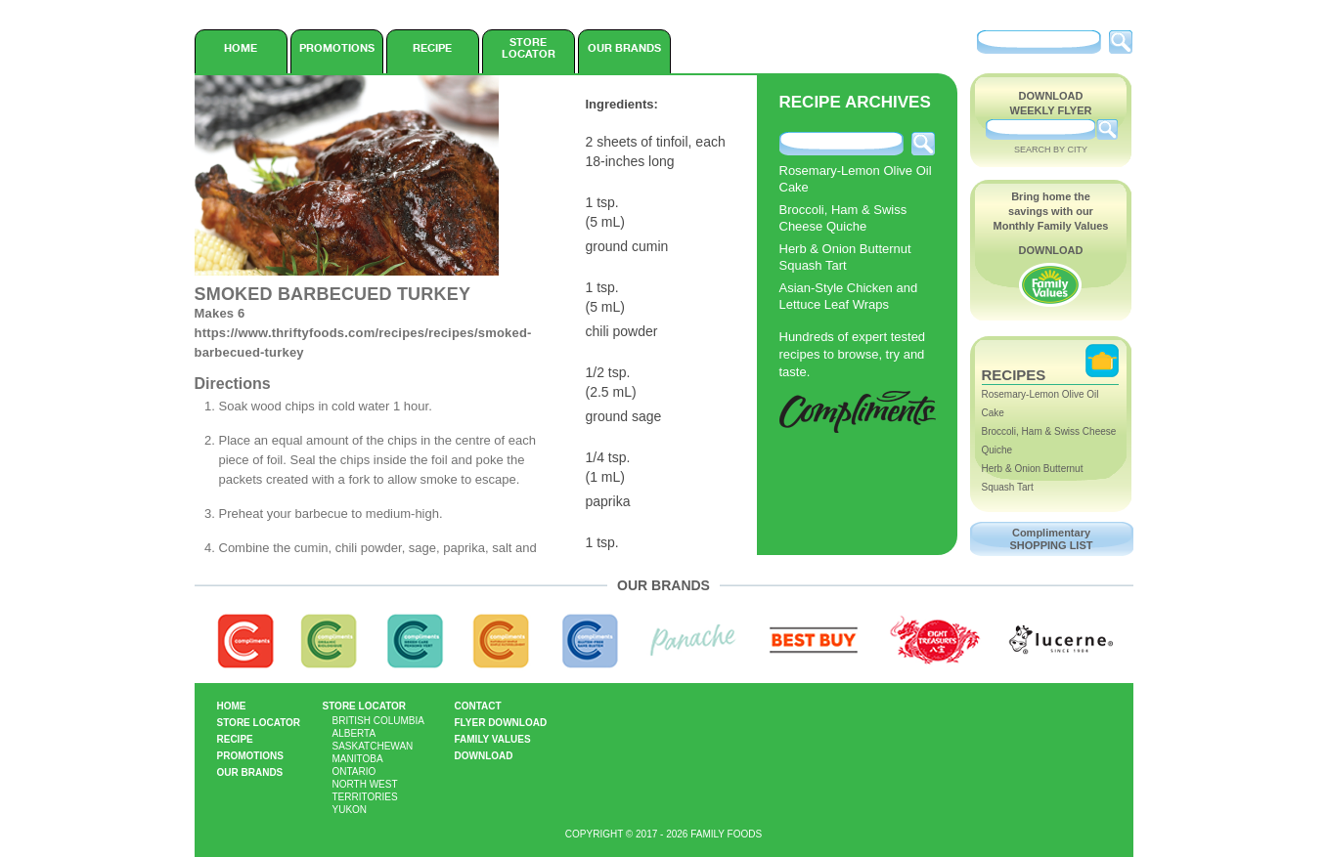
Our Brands (624, 48)
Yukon (350, 809)
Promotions (337, 48)
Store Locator (528, 48)
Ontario (354, 771)
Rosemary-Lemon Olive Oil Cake (855, 178)
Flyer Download (501, 722)
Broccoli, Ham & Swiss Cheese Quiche (843, 218)
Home (240, 48)
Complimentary (1051, 539)
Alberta (354, 733)
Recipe (432, 48)
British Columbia (378, 720)
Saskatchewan (373, 746)
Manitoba (357, 758)
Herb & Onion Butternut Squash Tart (845, 257)
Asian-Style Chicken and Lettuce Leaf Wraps (848, 296)
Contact (478, 706)
